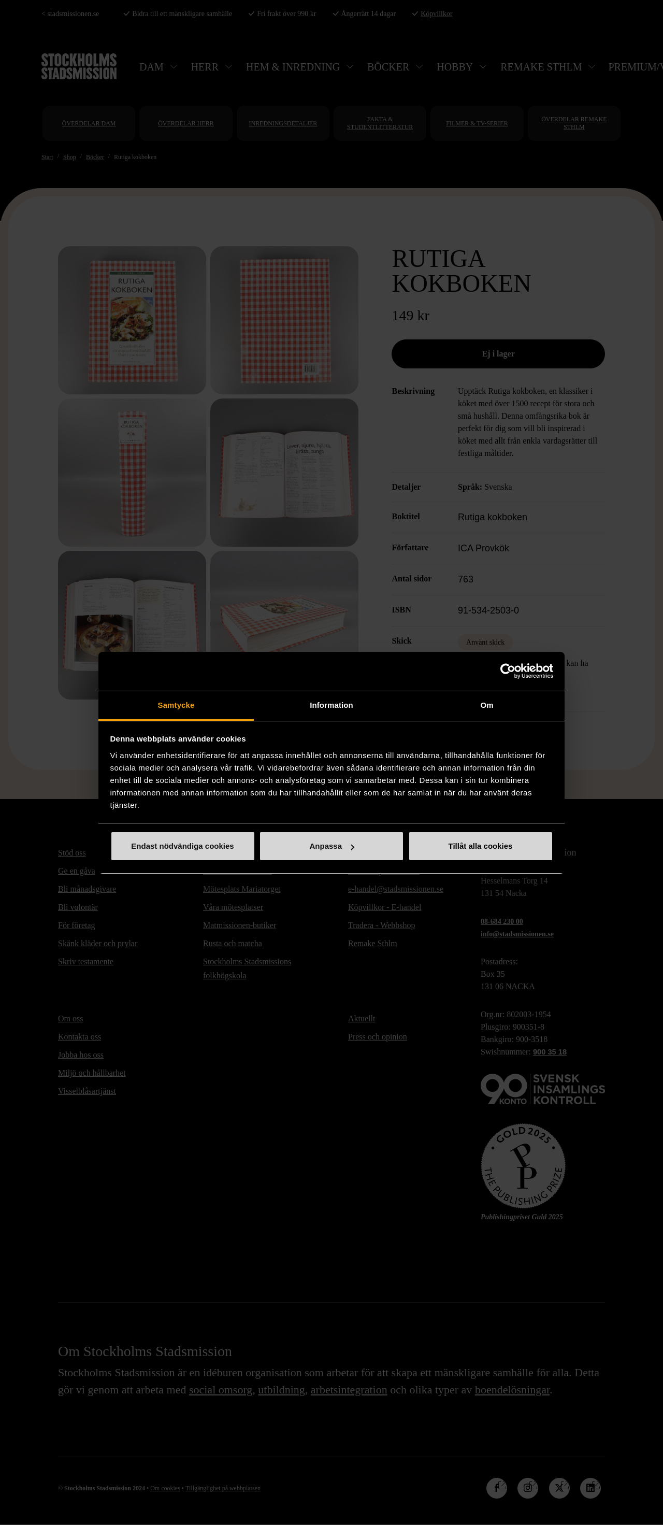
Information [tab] (331, 705)
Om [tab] (486, 705)
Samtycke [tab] (176, 705)
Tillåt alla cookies (481, 846)
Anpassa (331, 846)
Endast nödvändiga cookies (182, 846)
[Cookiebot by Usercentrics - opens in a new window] (508, 671)
